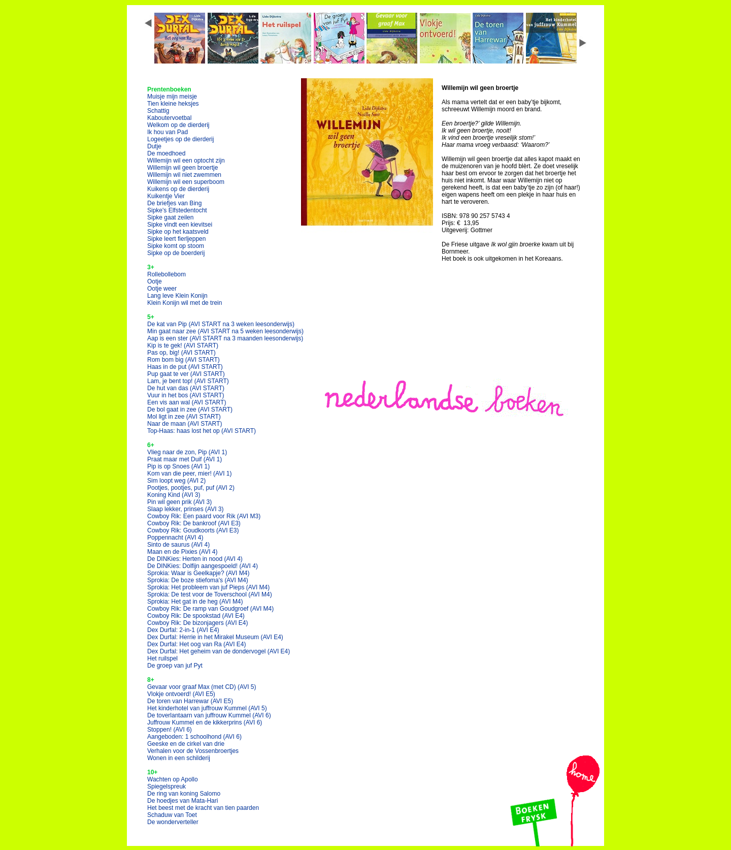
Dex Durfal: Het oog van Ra (196, 644)
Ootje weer (162, 288)
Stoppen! (169, 729)
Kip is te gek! (182, 345)
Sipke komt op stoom (175, 245)
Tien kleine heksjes (173, 103)
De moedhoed (166, 153)
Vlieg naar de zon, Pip (187, 452)
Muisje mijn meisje (172, 96)
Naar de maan (184, 423)
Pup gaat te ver (186, 373)
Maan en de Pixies (182, 551)
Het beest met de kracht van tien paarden (203, 807)
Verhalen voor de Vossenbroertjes (193, 750)
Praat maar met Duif (184, 459)
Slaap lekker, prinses (185, 509)
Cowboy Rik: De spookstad (196, 615)
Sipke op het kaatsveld (178, 231)
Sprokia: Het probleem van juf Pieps (208, 587)
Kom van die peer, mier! (189, 473)
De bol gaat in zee (189, 409)
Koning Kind (174, 494)
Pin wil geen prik (179, 502)
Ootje (154, 281)
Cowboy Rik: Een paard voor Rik (203, 516)
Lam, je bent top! (188, 381)
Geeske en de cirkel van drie (185, 743)
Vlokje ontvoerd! (181, 694)
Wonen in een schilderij (178, 758)
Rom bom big (183, 359)
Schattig (158, 110)
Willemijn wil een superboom (185, 181)
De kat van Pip (220, 324)
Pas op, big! (181, 352)
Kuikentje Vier (166, 196)
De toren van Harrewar (190, 701)
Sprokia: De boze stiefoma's (197, 580)
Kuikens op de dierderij (178, 189)
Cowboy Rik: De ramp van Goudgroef (210, 608)
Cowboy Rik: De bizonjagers (197, 622)
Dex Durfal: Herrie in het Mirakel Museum (215, 637)
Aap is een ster (225, 338)
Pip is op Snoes (178, 466)
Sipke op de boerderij (176, 253)
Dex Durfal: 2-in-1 (183, 630)
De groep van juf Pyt (175, 665)
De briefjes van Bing (174, 203)
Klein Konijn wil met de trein (184, 302)
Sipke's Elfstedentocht (177, 210)
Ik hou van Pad (167, 132)
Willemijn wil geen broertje (182, 167)
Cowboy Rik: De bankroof (194, 523)
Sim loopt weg (176, 480)
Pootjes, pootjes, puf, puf (191, 487)
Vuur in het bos (185, 395)
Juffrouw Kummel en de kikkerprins (204, 722)
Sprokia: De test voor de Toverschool (209, 594)
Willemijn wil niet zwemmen (184, 174)
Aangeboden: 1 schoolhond (194, 736)
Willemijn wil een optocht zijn (186, 160)
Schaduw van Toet (172, 814)
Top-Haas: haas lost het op (201, 430)
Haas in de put (185, 366)
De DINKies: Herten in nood (195, 558)
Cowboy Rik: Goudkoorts (193, 530)
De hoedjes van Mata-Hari (182, 800)
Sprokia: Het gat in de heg (195, 601)
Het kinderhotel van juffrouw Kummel (207, 708)
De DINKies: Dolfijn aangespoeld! (202, 566)
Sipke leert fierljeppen (176, 238)
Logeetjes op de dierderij (180, 139)
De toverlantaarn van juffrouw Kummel (209, 715)
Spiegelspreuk (166, 786)
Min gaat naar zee (225, 331)
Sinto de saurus (178, 544)
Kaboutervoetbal (169, 117)
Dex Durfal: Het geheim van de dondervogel (218, 651)
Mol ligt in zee (184, 416)
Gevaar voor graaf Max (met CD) (201, 686)
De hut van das (185, 388)
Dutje (154, 146)
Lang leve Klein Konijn (177, 295)
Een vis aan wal (186, 402)
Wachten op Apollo (172, 779)
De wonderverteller (172, 822)
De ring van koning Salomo (183, 793)
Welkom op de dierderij (178, 125)
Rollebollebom (166, 274)
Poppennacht (175, 537)
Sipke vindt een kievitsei (179, 224)
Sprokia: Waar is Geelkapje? (198, 573)
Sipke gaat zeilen (170, 217)
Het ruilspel (162, 658)
